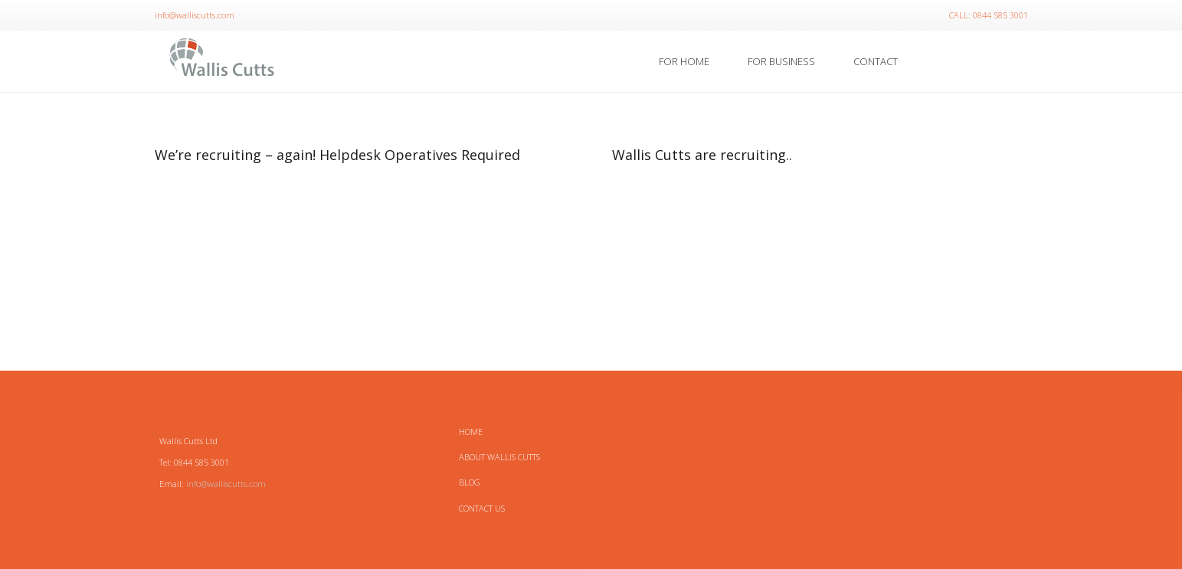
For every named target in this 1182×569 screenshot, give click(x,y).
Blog (469, 482)
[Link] (222, 61)
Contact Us (482, 508)
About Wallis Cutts (499, 457)
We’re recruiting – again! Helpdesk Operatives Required (337, 155)
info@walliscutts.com (226, 483)
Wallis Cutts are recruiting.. (702, 155)
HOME (471, 431)
